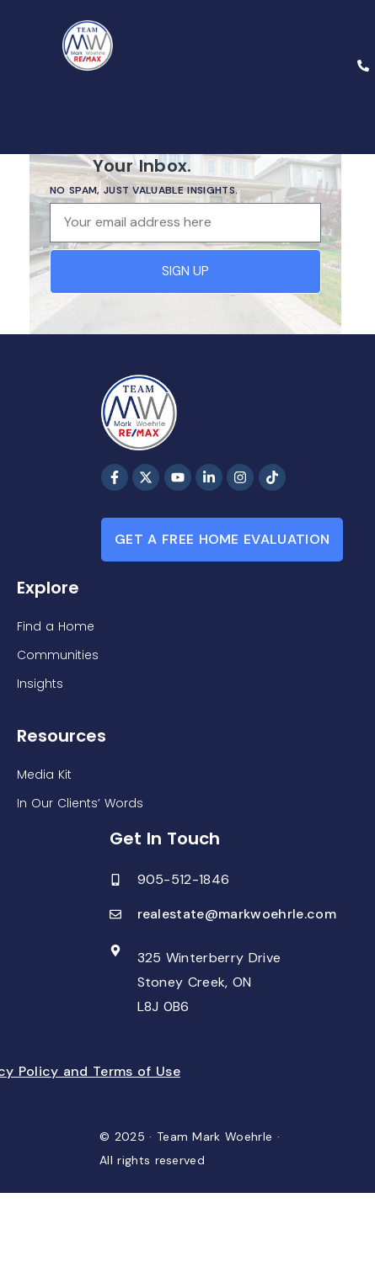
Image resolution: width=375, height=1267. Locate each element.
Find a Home (55, 626)
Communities (58, 655)
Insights (40, 683)
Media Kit (44, 774)
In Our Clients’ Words (80, 803)
